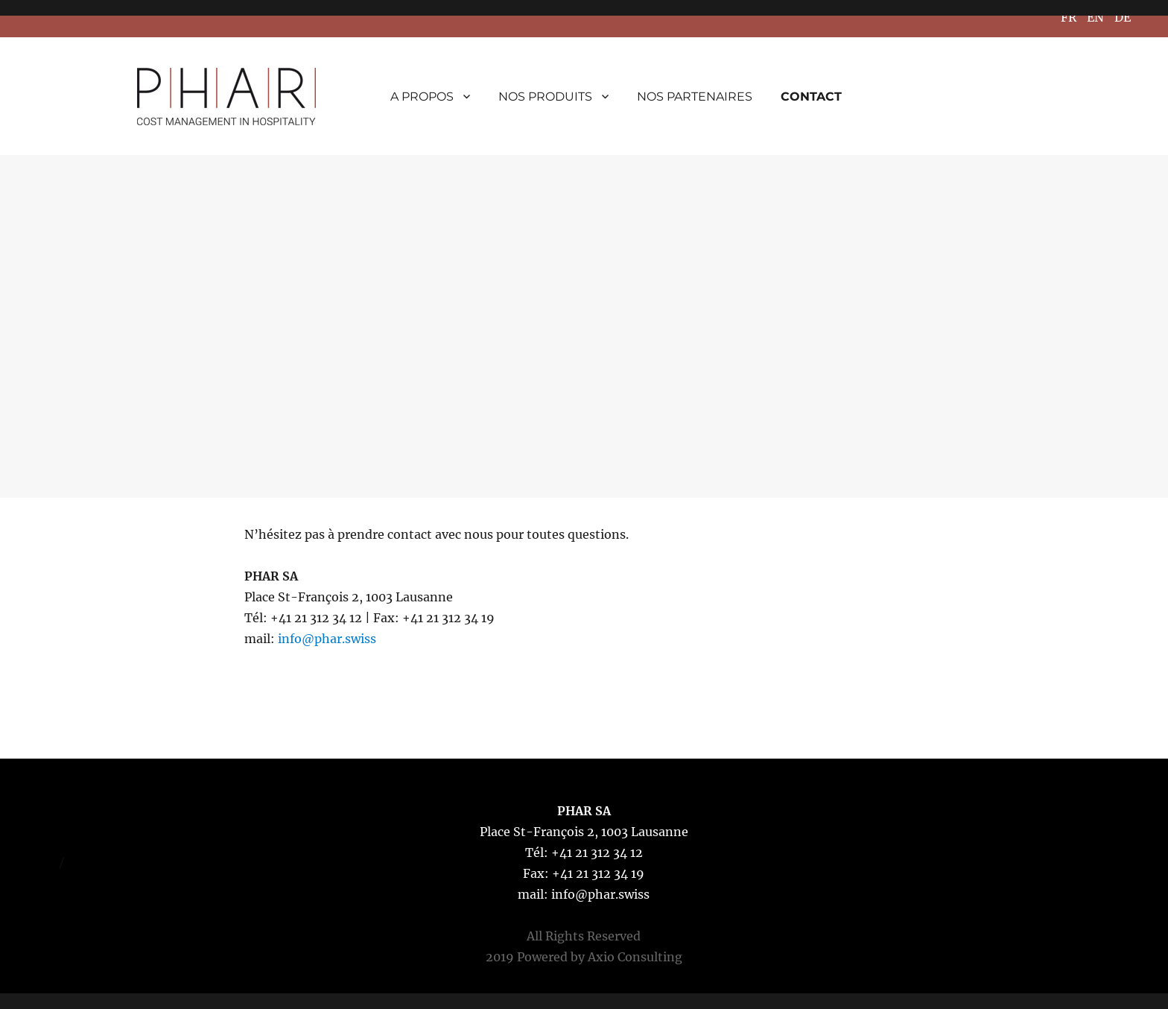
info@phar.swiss (327, 638)
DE (1122, 17)
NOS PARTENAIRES (694, 96)
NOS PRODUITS (545, 96)
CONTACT (811, 96)
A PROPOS (422, 96)
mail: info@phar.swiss (584, 894)
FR (1068, 17)
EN (1095, 17)
